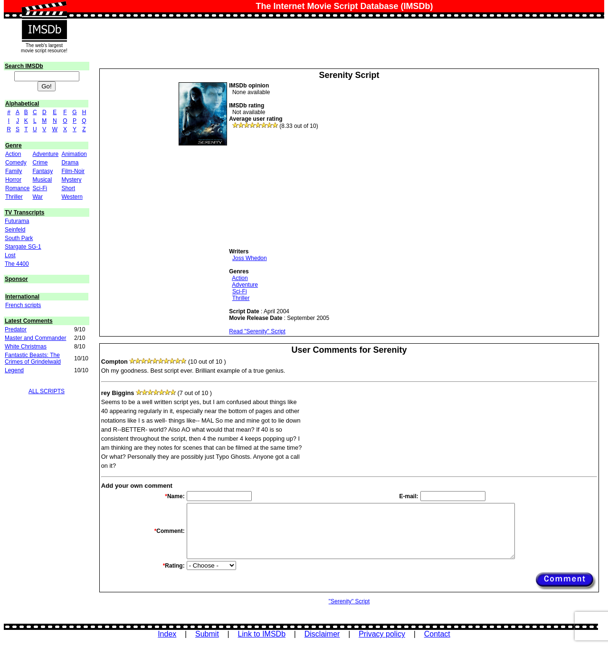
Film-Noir (73, 171)
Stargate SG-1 (23, 246)
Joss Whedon (249, 258)
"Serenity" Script (349, 601)
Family (13, 171)
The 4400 (17, 264)
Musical (42, 179)
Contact (437, 634)
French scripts (23, 305)
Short (68, 188)
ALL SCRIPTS (46, 391)
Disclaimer (322, 634)
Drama (69, 162)
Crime (40, 162)
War (37, 196)
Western (71, 196)
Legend (14, 370)
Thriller (14, 196)
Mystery (71, 179)
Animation (73, 154)
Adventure (45, 154)
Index (167, 634)
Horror (13, 179)
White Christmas (26, 346)
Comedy (16, 162)
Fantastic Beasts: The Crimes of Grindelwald (33, 358)
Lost (10, 255)
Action (13, 154)
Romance (17, 188)
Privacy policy (382, 634)
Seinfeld (15, 229)
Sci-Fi (39, 188)
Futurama (17, 221)
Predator (16, 329)
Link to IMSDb (261, 634)
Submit (207, 634)
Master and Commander (35, 338)
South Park (19, 238)
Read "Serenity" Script (257, 331)
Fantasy (42, 171)
